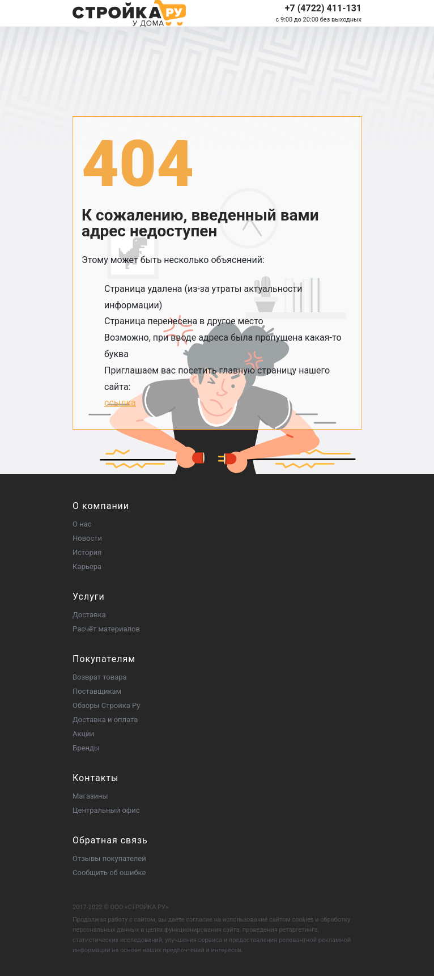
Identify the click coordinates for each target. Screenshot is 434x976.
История (87, 552)
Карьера (87, 566)
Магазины (90, 796)
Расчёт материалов (106, 629)
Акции (83, 733)
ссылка (120, 402)
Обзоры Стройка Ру (106, 705)
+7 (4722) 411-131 (323, 8)
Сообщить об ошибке (109, 872)
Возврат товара (100, 677)
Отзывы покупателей (109, 858)
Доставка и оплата (105, 719)
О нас (82, 524)
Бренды (86, 748)
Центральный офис (106, 810)
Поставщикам (97, 691)
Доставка (89, 614)
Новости (87, 538)
